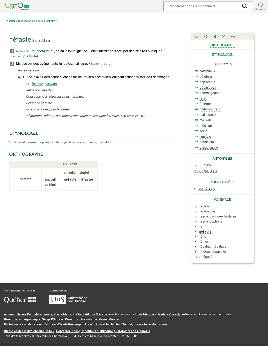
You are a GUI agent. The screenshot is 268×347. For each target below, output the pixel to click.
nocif (203, 131)
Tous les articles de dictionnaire (36, 20)
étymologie (222, 54)
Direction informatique (81, 319)
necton (204, 206)
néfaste (205, 231)
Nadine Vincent (168, 314)
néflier (203, 241)
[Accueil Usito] (12, 6)
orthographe (222, 44)
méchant (206, 126)
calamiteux (207, 71)
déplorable (207, 82)
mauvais (51, 84)
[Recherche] (201, 6)
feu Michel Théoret (119, 324)
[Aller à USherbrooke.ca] (68, 302)
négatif (205, 257)
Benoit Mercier (109, 319)
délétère (206, 77)
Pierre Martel (63, 314)
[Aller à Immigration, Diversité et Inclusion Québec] (20, 302)
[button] (260, 6)
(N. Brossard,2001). (135, 116)
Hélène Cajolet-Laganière (34, 314)
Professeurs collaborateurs (23, 324)
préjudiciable (209, 147)
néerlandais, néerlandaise (217, 216)
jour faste (210, 170)
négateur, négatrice (213, 247)
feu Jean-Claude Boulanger (64, 324)
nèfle (202, 236)
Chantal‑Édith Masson (91, 314)
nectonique (207, 211)
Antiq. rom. (23, 51)
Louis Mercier (144, 314)
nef (201, 226)
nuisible (205, 137)
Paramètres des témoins (132, 331)
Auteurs (9, 314)
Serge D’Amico (52, 319)
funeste (37, 84)
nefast (38, 41)
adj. (48, 40)
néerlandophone (210, 221)
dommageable (210, 93)
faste (33, 56)
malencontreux (210, 109)
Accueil (11, 20)
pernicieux (207, 142)
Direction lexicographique (22, 319)
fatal (203, 98)
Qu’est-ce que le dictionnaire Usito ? (29, 331)
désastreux (208, 87)
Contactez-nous (67, 331)
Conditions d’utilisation (97, 331)
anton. (17, 56)
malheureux (208, 115)
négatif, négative (212, 252)
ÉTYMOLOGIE (23, 133)
